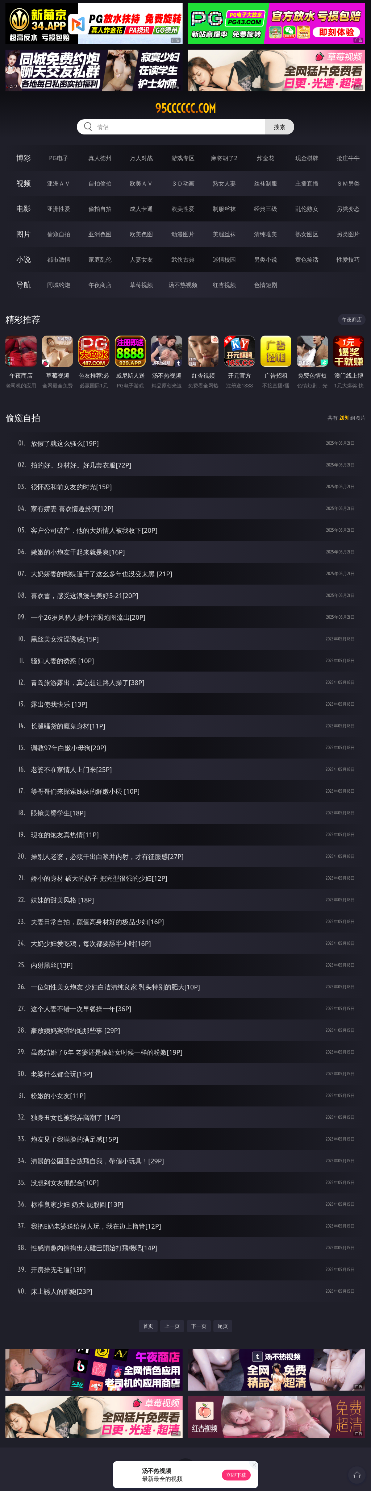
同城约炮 (58, 285)
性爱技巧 (348, 259)
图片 (23, 234)
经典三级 (265, 209)
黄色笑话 (306, 259)
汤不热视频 (182, 285)
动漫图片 (183, 234)
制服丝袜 (224, 209)
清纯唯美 (265, 234)
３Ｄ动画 (183, 183)
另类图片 (348, 234)
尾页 (223, 1325)
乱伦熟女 (306, 209)
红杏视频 (224, 285)
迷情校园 (224, 259)
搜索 (279, 127)
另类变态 (348, 209)
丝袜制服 (265, 183)
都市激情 (58, 259)
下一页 (199, 1325)
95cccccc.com (185, 108)
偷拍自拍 (100, 209)
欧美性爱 (183, 209)
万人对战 (141, 158)
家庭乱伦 (100, 259)
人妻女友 (141, 259)
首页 (148, 1325)
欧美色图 (141, 234)
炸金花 (265, 158)
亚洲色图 (100, 234)
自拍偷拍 (100, 183)
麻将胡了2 (224, 158)
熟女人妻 (224, 183)
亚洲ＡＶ (58, 183)
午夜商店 (100, 285)
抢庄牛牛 (348, 158)
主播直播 (306, 183)
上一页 (172, 1325)
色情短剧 (265, 285)
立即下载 (236, 1474)
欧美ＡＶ (141, 183)
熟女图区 (306, 234)
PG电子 (58, 158)
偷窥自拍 (58, 234)
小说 (23, 259)
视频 (23, 183)
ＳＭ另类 (348, 183)
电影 (23, 208)
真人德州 (100, 158)
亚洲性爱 (58, 209)
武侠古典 (183, 259)
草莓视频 (141, 285)
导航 (23, 285)
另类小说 (265, 259)
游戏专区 (183, 158)
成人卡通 (141, 209)
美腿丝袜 (224, 234)
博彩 (23, 158)
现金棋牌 (306, 158)
